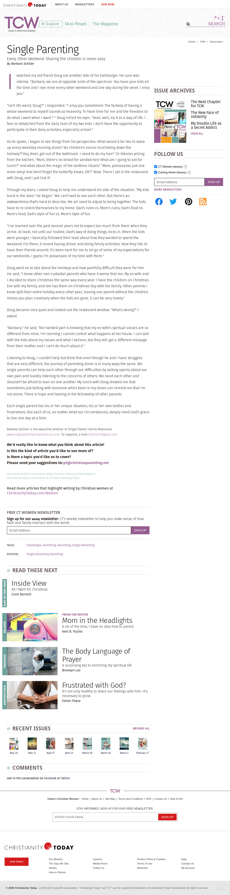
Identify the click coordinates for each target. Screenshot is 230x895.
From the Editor (75, 614)
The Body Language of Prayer (96, 655)
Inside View (29, 583)
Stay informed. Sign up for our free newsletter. (114, 808)
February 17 (142, 753)
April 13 (69, 753)
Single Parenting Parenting (44, 554)
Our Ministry (56, 859)
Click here (12, 478)
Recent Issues (31, 728)
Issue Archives (174, 90)
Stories (53, 868)
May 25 (14, 753)
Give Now (107, 4)
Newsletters (84, 4)
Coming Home (172, 172)
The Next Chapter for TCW (206, 104)
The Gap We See (59, 863)
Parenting (64, 545)
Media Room (100, 863)
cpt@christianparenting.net (85, 462)
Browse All (141, 728)
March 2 (124, 753)
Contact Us (160, 798)
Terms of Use (144, 863)
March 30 (87, 753)
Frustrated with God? (94, 685)
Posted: (13, 554)
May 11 (32, 753)
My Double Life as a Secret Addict (206, 125)
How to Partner (57, 872)
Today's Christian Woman (62, 798)
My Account (188, 868)
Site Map (110, 798)
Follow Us (98, 868)
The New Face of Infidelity (205, 114)
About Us (61, 4)
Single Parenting (83, 545)
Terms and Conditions (130, 798)
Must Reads (76, 24)
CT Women (170, 166)
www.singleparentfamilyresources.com (33, 434)
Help (184, 859)
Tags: (11, 545)
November (216, 42)
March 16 (106, 753)
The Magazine (105, 24)
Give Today (16, 861)
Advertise (142, 868)
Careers (97, 859)
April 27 (50, 753)
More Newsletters (167, 189)
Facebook (50, 778)
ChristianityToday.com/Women (32, 493)
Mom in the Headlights (97, 620)
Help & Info (176, 798)
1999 (202, 42)
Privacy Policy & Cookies (151, 859)
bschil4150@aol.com (103, 434)
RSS (148, 798)
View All (197, 133)
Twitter (65, 778)
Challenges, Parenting (41, 545)
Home (192, 42)
